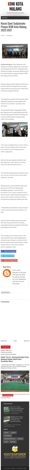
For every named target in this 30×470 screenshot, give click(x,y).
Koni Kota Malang (15, 7)
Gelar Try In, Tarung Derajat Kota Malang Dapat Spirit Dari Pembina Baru (15, 359)
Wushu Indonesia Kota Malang (8, 354)
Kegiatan (13, 432)
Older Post (26, 341)
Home (15, 341)
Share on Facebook (8, 251)
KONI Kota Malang (5, 397)
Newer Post (4, 341)
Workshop (12, 441)
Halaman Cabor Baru (6, 350)
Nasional (20, 438)
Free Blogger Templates (21, 468)
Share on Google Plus (9, 260)
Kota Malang (7, 435)
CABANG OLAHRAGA (6, 352)
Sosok (6, 441)
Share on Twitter (7, 256)
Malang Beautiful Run (9, 438)
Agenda (6, 432)
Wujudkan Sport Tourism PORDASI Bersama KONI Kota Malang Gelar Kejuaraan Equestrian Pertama (13, 420)
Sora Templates (12, 468)
